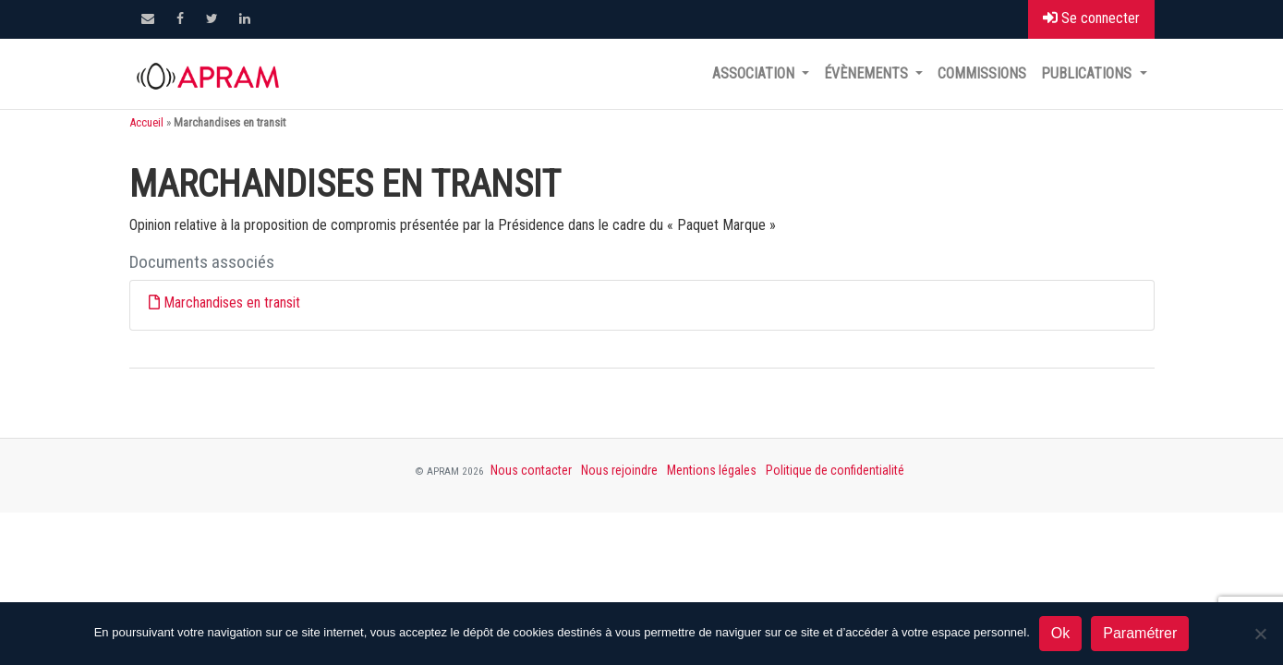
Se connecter (1091, 18)
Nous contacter (531, 470)
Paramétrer (1140, 633)
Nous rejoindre (619, 470)
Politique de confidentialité (835, 470)
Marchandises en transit (231, 302)
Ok (1060, 633)
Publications (1088, 73)
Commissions (982, 73)
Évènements (868, 73)
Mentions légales (711, 470)
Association (755, 73)
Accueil (146, 122)
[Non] (1260, 633)
